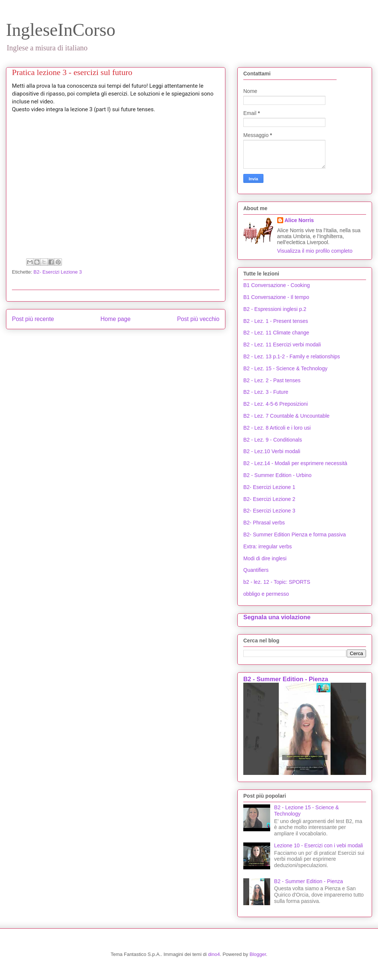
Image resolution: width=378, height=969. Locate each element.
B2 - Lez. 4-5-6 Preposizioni (275, 404)
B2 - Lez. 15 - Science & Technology (285, 368)
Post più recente (33, 319)
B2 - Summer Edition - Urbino (277, 475)
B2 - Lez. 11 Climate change (276, 333)
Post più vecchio (198, 319)
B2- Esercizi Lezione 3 (58, 272)
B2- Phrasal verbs (264, 523)
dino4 (214, 954)
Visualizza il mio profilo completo (315, 251)
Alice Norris (299, 220)
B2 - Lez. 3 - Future (265, 392)
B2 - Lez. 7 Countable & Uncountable (286, 416)
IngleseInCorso (60, 30)
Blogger (258, 954)
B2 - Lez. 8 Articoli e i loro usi (277, 428)
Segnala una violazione (276, 617)
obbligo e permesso (266, 594)
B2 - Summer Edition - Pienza (285, 679)
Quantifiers (256, 570)
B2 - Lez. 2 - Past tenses (271, 380)
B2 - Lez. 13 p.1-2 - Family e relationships (291, 356)
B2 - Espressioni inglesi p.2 (274, 309)
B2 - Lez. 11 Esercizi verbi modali (282, 345)
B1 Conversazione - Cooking (276, 285)
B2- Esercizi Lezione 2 (269, 499)
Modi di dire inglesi (265, 558)
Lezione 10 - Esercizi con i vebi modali (318, 845)
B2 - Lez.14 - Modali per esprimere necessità (295, 463)
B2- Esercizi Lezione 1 (269, 487)
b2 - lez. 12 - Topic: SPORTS (276, 582)
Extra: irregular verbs (267, 546)
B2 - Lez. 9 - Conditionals (272, 440)
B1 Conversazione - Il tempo (276, 297)
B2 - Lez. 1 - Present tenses (275, 321)
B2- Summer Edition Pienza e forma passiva (294, 535)
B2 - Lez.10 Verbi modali (271, 451)
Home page (115, 319)
